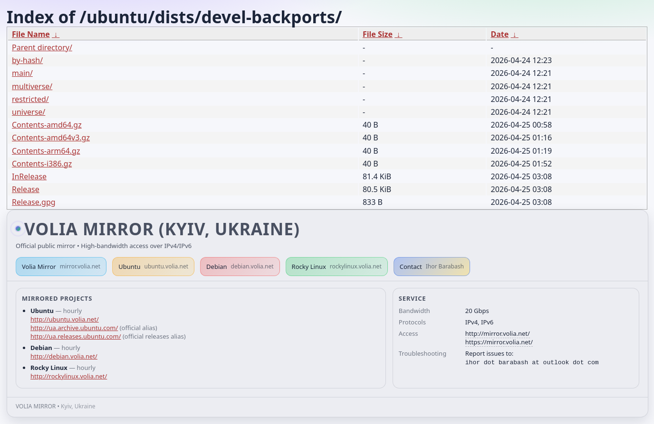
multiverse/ (32, 86)
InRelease (29, 176)
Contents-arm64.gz (46, 151)
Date (499, 34)
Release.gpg (34, 202)
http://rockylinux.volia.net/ (68, 376)
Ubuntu (153, 266)
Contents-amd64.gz (47, 125)
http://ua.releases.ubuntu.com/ (75, 336)
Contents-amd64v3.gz (51, 137)
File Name (31, 34)
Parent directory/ (42, 47)
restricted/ (30, 99)
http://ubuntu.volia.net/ (64, 319)
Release (25, 189)
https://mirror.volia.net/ (499, 342)
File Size (378, 34)
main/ (22, 73)
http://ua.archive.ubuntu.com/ (74, 327)
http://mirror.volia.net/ (497, 333)
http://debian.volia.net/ (63, 356)
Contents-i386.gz (42, 163)
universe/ (28, 112)
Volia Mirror (61, 266)
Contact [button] (432, 266)
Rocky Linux (337, 266)
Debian (240, 266)
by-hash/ (27, 60)
